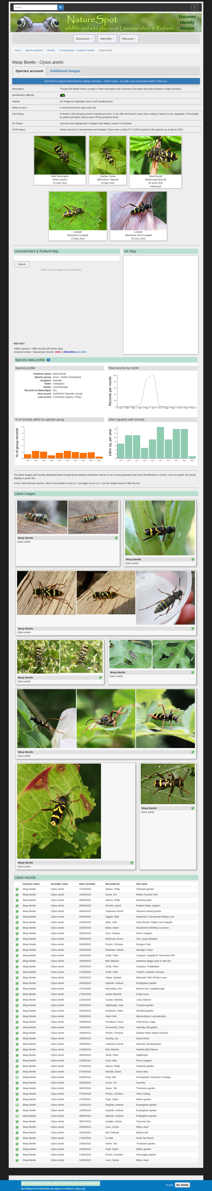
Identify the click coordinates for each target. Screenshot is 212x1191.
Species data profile (30, 360)
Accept (169, 1185)
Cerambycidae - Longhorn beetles (77, 50)
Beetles (51, 50)
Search (22, 264)
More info (80, 1188)
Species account (29, 71)
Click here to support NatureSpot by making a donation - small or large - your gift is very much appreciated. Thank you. (106, 81)
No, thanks (182, 1185)
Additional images (65, 71)
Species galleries (34, 50)
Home (18, 50)
